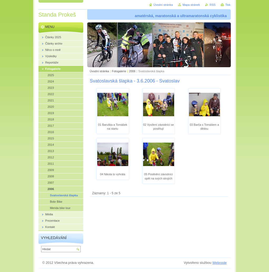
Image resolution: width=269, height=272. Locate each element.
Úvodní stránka (99, 71)
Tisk (228, 4)
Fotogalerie (119, 71)
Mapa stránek (191, 4)
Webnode (219, 263)
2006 (132, 71)
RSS (213, 4)
